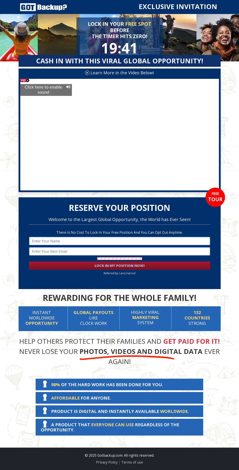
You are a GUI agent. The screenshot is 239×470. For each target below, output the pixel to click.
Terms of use (132, 462)
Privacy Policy (107, 462)
